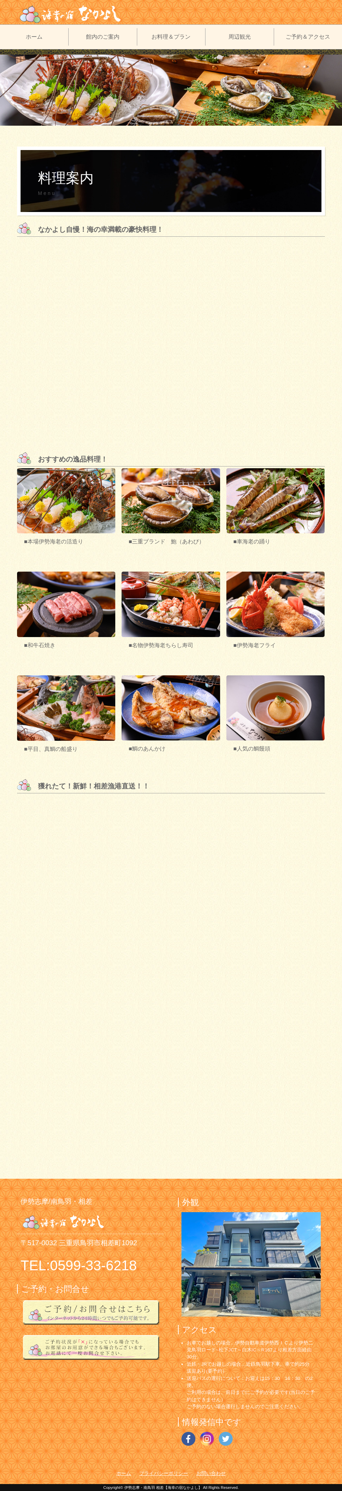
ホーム (34, 37)
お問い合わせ (211, 1473)
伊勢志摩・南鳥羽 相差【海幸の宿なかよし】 (163, 1487)
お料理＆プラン (171, 37)
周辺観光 (239, 37)
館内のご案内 (102, 37)
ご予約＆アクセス (308, 37)
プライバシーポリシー (163, 1473)
